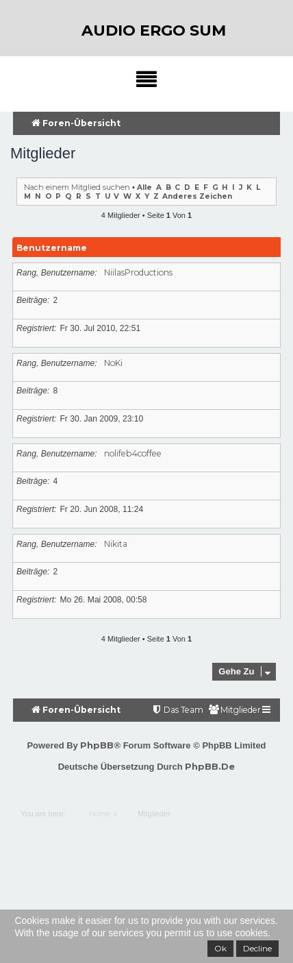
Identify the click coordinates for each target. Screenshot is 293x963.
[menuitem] (234, 710)
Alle (144, 187)
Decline (257, 948)
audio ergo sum (153, 30)
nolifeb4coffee (133, 453)
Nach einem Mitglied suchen (77, 187)
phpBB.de (210, 766)
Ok (220, 948)
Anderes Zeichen (197, 196)
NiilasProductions (138, 272)
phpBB (97, 745)
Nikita (115, 544)
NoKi (113, 363)
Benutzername (51, 248)
